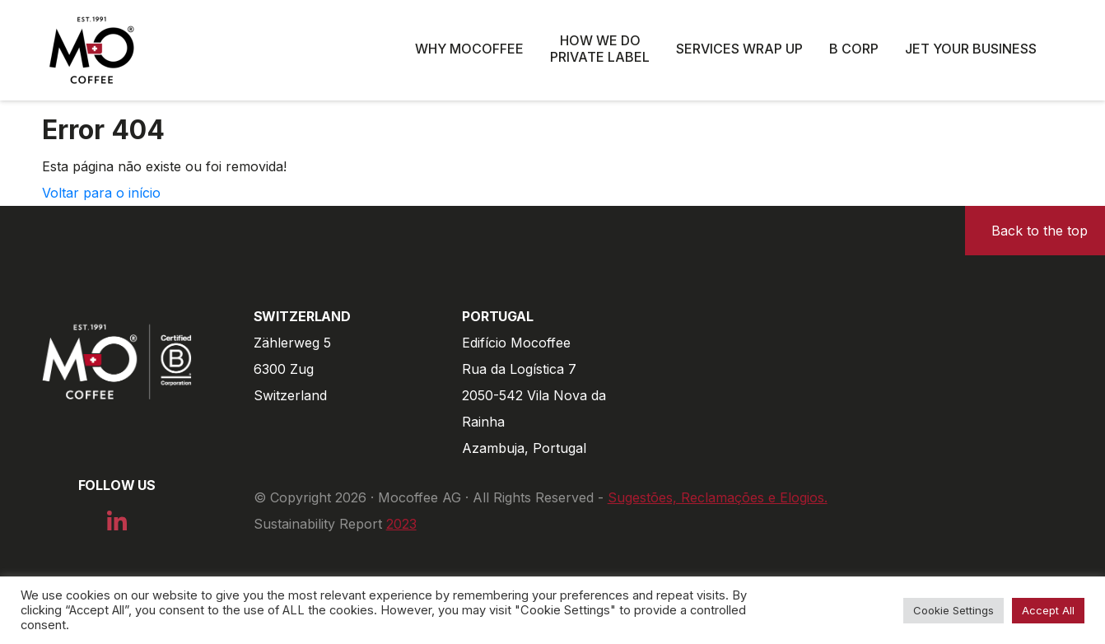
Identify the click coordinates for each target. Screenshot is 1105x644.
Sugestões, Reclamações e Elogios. (718, 497)
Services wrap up (739, 48)
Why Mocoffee (469, 48)
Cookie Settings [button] (953, 610)
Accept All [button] (1048, 610)
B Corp (854, 48)
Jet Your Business (971, 48)
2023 (401, 524)
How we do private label (600, 48)
